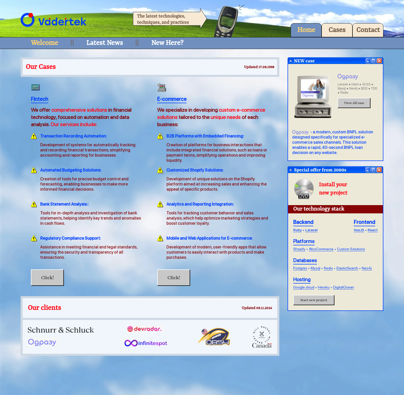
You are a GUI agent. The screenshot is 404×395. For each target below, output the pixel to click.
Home (306, 30)
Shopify (299, 249)
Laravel (311, 230)
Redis (328, 268)
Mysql (315, 268)
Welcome (44, 43)
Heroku (324, 287)
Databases (305, 260)
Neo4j (367, 268)
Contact (368, 30)
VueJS (359, 230)
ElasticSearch (347, 268)
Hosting (301, 279)
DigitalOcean (343, 287)
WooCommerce (321, 249)
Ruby (297, 230)
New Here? (167, 43)
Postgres (300, 268)
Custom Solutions (351, 249)
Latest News (104, 43)
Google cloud (303, 287)
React (373, 230)
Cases (337, 30)
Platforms (304, 241)
